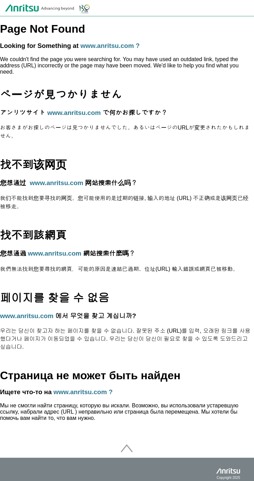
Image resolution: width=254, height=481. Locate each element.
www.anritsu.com (74, 112)
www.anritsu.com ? (110, 45)
